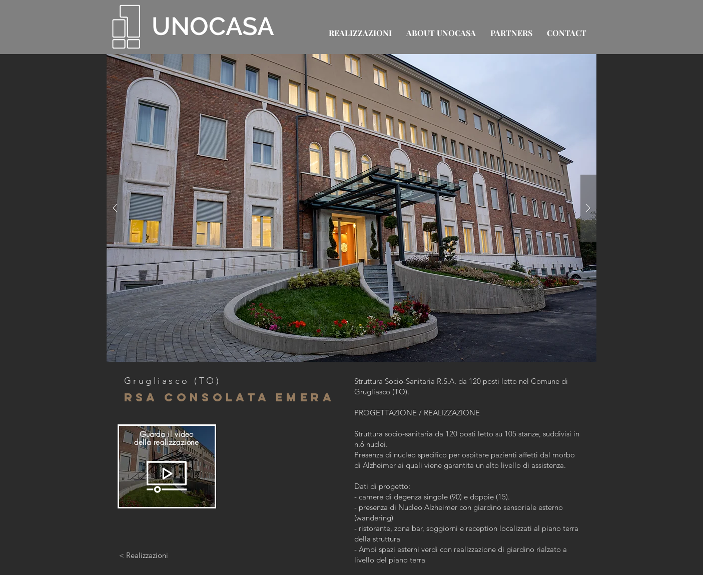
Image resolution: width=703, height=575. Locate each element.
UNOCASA (213, 26)
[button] (351, 208)
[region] (167, 466)
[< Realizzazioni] (143, 555)
